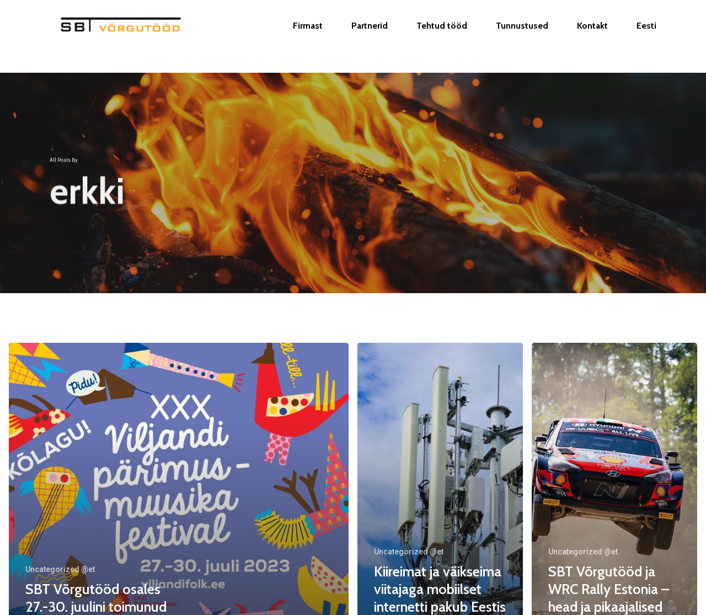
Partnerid (369, 36)
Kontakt (592, 36)
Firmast (308, 36)
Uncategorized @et (60, 569)
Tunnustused (522, 36)
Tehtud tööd (441, 36)
